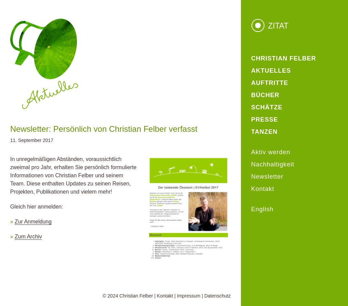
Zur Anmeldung (33, 221)
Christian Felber (136, 296)
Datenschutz (217, 296)
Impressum (189, 296)
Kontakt (165, 296)
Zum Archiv (28, 236)
